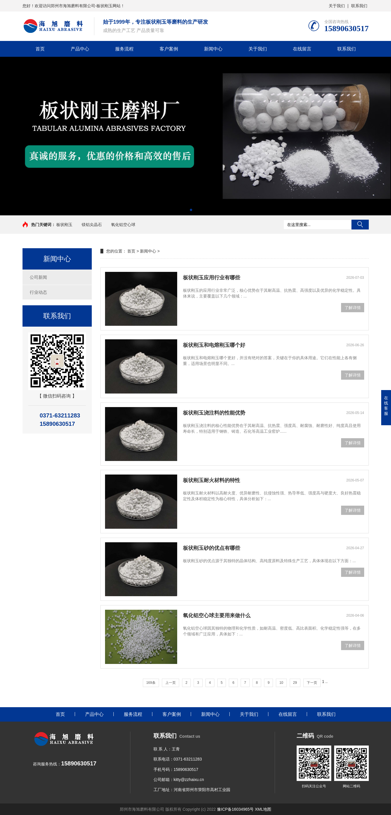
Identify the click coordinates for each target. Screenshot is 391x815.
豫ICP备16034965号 (235, 809)
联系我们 (359, 5)
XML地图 (263, 809)
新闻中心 (213, 48)
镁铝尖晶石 (92, 224)
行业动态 (38, 292)
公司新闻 (38, 277)
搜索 (360, 224)
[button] (191, 210)
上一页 (170, 683)
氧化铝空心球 (123, 224)
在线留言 (302, 48)
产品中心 (80, 48)
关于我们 (337, 5)
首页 (40, 48)
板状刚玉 (64, 224)
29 (295, 683)
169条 (151, 683)
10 (281, 683)
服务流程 (124, 48)
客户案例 (169, 48)
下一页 (312, 683)
